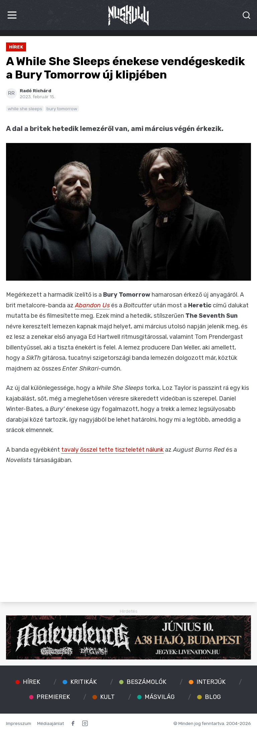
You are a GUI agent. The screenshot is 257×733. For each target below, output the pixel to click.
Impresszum (18, 723)
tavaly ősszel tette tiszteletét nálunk (112, 449)
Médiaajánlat (50, 723)
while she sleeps (25, 108)
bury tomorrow (62, 108)
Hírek (16, 46)
